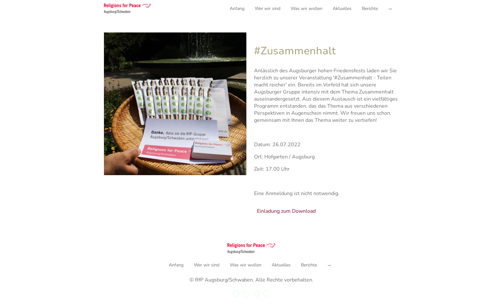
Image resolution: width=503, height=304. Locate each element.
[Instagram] (246, 294)
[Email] (267, 294)
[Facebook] (236, 294)
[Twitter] (256, 294)
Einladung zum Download (286, 211)
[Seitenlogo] (127, 8)
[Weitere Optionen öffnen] (390, 8)
